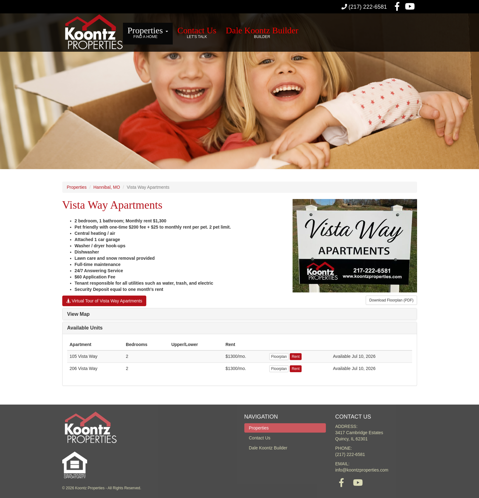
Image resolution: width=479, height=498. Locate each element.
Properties (148, 33)
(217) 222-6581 (364, 7)
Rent (295, 356)
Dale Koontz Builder (262, 33)
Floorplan (279, 356)
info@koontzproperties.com (361, 469)
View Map (78, 314)
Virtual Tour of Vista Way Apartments (104, 300)
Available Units (85, 327)
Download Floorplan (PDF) (391, 300)
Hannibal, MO (106, 187)
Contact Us (196, 33)
